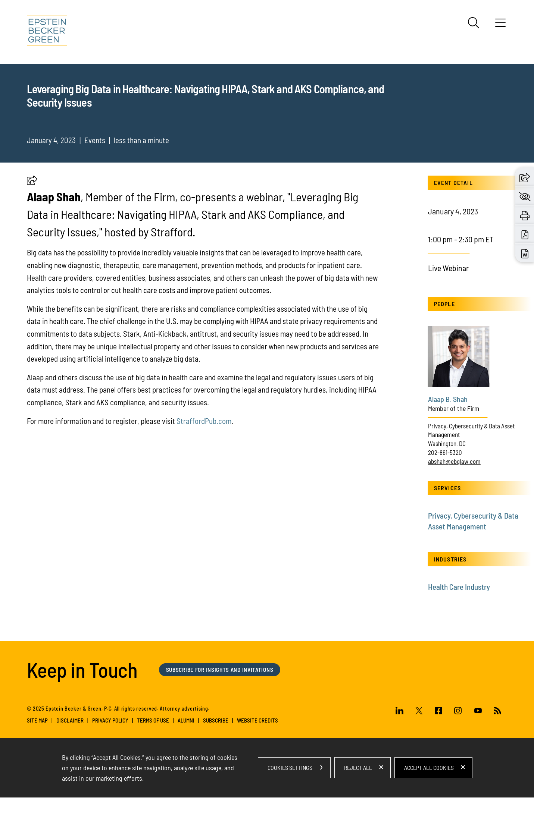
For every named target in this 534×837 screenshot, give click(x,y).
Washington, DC (447, 483)
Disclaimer (70, 759)
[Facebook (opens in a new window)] (438, 750)
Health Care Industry (459, 626)
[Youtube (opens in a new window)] (478, 750)
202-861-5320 (445, 491)
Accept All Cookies (429, 807)
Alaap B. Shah (448, 438)
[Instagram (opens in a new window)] (458, 750)
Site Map (37, 759)
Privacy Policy (110, 759)
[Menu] (500, 25)
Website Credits (257, 759)
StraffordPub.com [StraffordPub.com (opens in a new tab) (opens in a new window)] (204, 460)
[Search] (473, 22)
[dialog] (267, 807)
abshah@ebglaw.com (454, 500)
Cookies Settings (290, 807)
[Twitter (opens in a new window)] (419, 750)
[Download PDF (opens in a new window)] (524, 234)
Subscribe (215, 759)
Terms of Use (153, 759)
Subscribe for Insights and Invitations (220, 708)
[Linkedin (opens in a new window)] (402, 750)
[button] (32, 221)
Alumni (186, 759)
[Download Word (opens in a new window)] (524, 253)
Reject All (358, 807)
